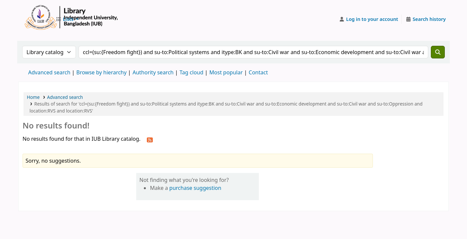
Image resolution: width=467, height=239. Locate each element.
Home (33, 97)
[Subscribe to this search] (150, 139)
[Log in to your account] (368, 19)
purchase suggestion (195, 188)
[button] (67, 19)
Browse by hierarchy (101, 72)
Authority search (153, 72)
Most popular (226, 72)
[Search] (438, 52)
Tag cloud (192, 72)
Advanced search (49, 72)
